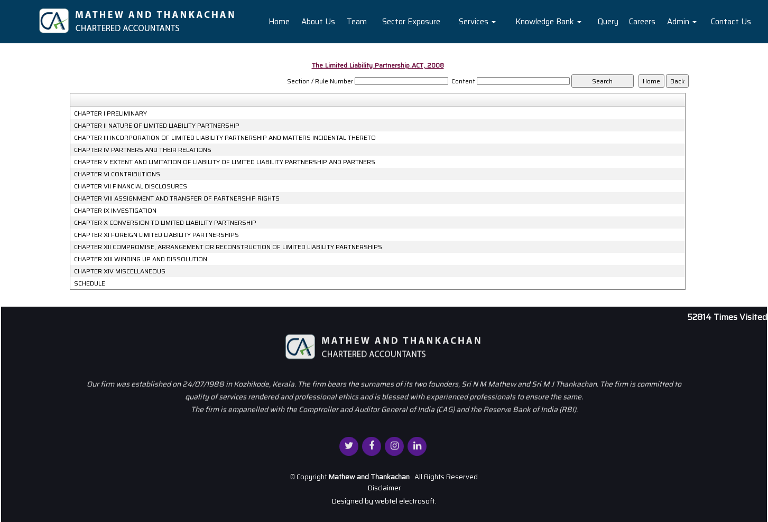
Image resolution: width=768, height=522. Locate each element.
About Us (318, 21)
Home (279, 21)
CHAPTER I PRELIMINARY (110, 113)
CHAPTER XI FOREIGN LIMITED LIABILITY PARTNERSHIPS (156, 235)
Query (608, 21)
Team (357, 21)
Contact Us (731, 21)
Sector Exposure (411, 21)
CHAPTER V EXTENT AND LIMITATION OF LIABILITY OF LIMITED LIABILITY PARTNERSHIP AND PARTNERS (224, 162)
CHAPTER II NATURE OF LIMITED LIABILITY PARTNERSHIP (156, 125)
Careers (642, 21)
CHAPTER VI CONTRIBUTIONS (117, 174)
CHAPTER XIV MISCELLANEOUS (119, 271)
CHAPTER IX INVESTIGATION (115, 210)
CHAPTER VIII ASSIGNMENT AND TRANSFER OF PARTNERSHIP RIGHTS (177, 198)
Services (477, 21)
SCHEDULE (89, 283)
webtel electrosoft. (406, 501)
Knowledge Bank (548, 21)
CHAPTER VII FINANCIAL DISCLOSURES (130, 186)
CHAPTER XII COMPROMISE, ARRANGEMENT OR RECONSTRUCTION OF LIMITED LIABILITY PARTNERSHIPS (228, 247)
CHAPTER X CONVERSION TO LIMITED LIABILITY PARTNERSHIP (165, 223)
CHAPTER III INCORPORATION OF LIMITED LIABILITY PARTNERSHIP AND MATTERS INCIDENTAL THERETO (225, 138)
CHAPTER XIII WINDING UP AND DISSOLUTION (140, 259)
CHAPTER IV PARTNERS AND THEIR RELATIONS (142, 150)
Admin (682, 21)
